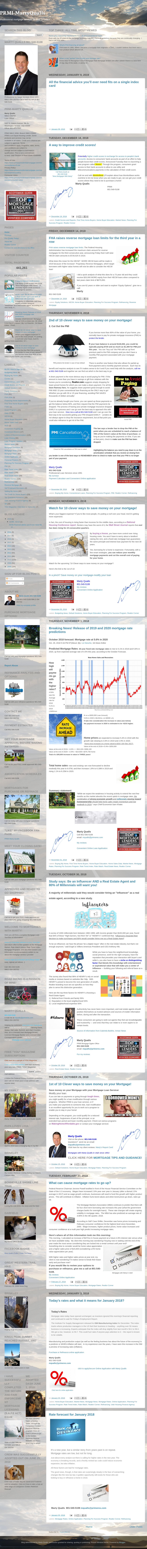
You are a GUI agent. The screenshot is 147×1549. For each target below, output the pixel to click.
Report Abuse (11, 665)
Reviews (8, 235)
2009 (9, 563)
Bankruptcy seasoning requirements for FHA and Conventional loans (75, 36)
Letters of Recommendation (15, 435)
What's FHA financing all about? (71, 45)
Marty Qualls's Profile (11, 1253)
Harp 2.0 (8, 413)
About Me (8, 242)
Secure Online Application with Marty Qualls (107, 1369)
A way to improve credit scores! (72, 145)
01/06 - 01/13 (14, 522)
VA (6, 504)
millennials (122, 799)
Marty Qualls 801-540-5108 (30, 596)
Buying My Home (61, 493)
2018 (9, 532)
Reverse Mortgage (12, 485)
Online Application (119, 1402)
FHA (6, 394)
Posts (9, 579)
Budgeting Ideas (61, 613)
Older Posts (136, 1526)
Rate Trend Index (86, 866)
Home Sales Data (115, 864)
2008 (9, 567)
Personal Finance (11, 460)
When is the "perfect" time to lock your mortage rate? (80, 58)
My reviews (82, 587)
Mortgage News (91, 1402)
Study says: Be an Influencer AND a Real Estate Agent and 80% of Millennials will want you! (92, 883)
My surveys (54, 476)
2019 (9, 519)
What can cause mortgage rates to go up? (80, 1183)
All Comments (12, 583)
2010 (9, 560)
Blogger (122, 1542)
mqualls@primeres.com (93, 837)
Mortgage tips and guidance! (117, 1157)
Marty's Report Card (104, 1147)
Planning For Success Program (106, 302)
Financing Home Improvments (16, 401)
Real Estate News (111, 866)
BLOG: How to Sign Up (14, 369)
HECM (71, 302)
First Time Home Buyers (86, 220)
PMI (112, 493)
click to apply (83, 1369)
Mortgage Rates (94, 1168)
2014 (9, 546)
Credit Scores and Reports (65, 220)
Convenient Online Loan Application (92, 848)
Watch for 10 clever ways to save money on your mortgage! (93, 508)
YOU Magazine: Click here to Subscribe (20, 507)
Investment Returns (12, 432)
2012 (9, 553)
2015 (9, 542)
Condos (8, 379)
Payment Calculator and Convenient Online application (72, 478)
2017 (9, 536)
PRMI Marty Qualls (12, 839)
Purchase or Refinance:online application (66, 1352)
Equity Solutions (61, 302)
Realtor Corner (69, 223)
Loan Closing (10, 438)
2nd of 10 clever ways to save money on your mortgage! (90, 320)
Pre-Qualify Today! (12, 238)
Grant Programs (11, 410)
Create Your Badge (26, 1253)
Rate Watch (98, 866)
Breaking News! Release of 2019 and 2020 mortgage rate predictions (28, 314)
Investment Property (12, 429)
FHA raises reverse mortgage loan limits (66, 247)
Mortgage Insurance (12, 447)
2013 (9, 549)
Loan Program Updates (14, 441)
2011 (9, 556)
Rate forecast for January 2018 (71, 1414)
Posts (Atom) (65, 1532)
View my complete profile (26, 605)
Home (89, 1526)
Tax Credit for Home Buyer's (15, 494)
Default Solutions (75, 613)
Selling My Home (11, 491)
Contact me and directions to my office (19, 248)
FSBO (7, 407)
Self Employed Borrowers (14, 488)
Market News (121, 220)
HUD (6, 426)
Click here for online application (62, 1390)
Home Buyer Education (106, 220)
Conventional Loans (77, 493)
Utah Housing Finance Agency (123, 1405)
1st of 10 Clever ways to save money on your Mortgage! (90, 1084)
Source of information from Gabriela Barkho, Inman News (101, 1031)
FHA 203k (8, 397)
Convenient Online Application (90, 590)
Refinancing (123, 302)
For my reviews (83, 1054)
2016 (9, 539)
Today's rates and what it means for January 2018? (86, 1300)
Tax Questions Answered (14, 497)
